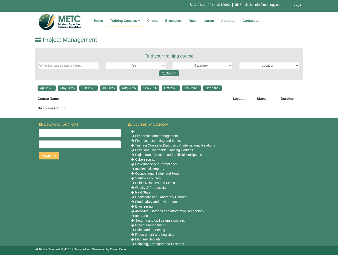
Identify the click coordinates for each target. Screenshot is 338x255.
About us (228, 21)
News (193, 21)
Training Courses (125, 21)
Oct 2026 (170, 88)
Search (169, 73)
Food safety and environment (156, 202)
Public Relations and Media (155, 183)
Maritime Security (148, 239)
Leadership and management (156, 136)
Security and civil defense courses (160, 220)
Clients (152, 21)
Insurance (142, 216)
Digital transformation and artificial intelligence (168, 155)
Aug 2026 (129, 88)
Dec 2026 (213, 88)
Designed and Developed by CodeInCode (100, 249)
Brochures (173, 21)
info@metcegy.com (268, 5)
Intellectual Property (149, 169)
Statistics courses (148, 178)
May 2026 (67, 88)
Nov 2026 (191, 88)
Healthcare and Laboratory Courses (161, 197)
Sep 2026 (150, 88)
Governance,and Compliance (156, 164)
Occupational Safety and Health (158, 173)
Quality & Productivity (150, 187)
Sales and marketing (150, 230)
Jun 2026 (88, 88)
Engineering (144, 206)
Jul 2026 (108, 88)
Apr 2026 (46, 88)
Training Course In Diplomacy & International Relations (175, 145)
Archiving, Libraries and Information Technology (169, 211)
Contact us (250, 21)
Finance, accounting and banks (158, 141)
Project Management (150, 225)
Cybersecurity (145, 159)
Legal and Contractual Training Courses (164, 150)
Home (98, 21)
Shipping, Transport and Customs (159, 244)
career (209, 21)
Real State (142, 192)
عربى (298, 5)
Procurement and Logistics (154, 234)
